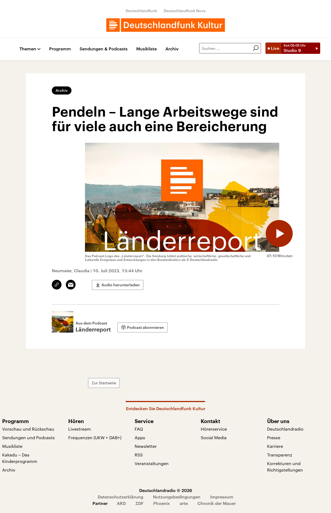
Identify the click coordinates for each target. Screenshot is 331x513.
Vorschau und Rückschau (28, 428)
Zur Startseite (104, 383)
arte (184, 503)
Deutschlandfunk (141, 10)
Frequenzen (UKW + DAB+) (94, 437)
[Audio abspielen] (279, 233)
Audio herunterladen (120, 284)
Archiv (172, 49)
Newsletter (146, 446)
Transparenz (279, 454)
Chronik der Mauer (216, 503)
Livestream (79, 428)
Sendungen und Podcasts (28, 437)
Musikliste (146, 49)
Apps (140, 437)
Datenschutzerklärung (120, 496)
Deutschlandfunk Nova (185, 10)
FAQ (139, 428)
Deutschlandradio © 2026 (165, 490)
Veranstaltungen (152, 463)
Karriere (275, 446)
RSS (139, 454)
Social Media (214, 437)
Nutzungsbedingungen (176, 496)
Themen (27, 49)
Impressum (221, 496)
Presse (273, 437)
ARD (121, 503)
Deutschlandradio (285, 428)
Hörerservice (214, 428)
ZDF (139, 503)
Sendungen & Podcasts (104, 49)
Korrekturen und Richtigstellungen (285, 466)
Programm (60, 49)
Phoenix (161, 503)
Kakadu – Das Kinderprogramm (19, 458)
